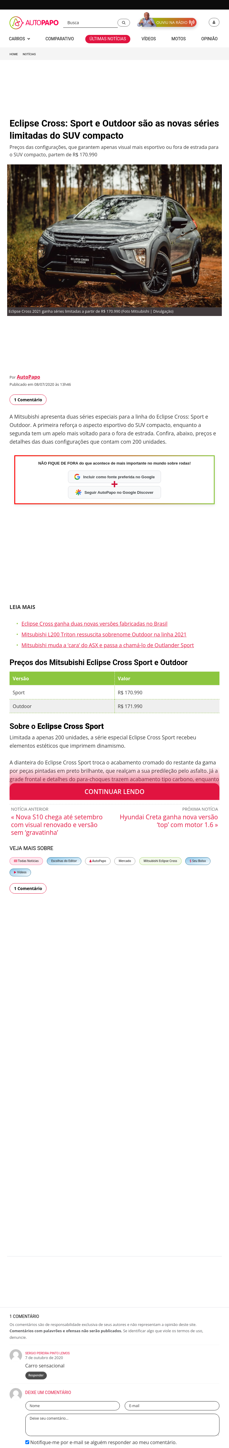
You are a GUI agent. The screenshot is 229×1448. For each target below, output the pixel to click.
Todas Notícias (26, 861)
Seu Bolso (198, 861)
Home (14, 54)
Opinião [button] (209, 38)
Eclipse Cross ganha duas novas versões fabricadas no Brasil (94, 623)
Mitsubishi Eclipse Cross (160, 861)
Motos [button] (178, 38)
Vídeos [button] (149, 38)
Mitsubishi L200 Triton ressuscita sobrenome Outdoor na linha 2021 (104, 634)
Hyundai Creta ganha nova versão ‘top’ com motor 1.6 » (169, 821)
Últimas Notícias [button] (107, 38)
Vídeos (20, 872)
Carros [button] (19, 38)
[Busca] (90, 23)
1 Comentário (28, 400)
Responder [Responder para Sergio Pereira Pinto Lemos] (36, 1375)
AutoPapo (28, 377)
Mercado (125, 861)
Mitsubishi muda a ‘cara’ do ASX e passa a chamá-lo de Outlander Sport (107, 645)
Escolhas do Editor (64, 861)
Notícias (29, 54)
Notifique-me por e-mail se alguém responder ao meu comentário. (101, 1442)
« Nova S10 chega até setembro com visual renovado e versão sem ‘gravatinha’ (57, 825)
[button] (123, 23)
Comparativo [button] (59, 38)
